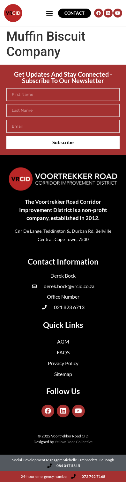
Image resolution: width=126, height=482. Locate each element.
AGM (63, 341)
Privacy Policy (63, 363)
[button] (13, 20)
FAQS (63, 352)
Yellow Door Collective (74, 441)
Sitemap (63, 374)
